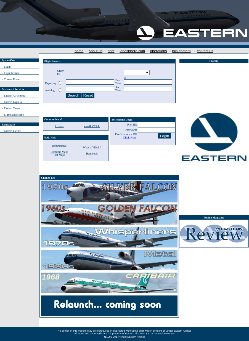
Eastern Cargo (12, 108)
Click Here (129, 137)
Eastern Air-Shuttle (14, 95)
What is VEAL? (92, 147)
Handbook (92, 153)
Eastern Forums (12, 130)
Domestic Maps (59, 151)
